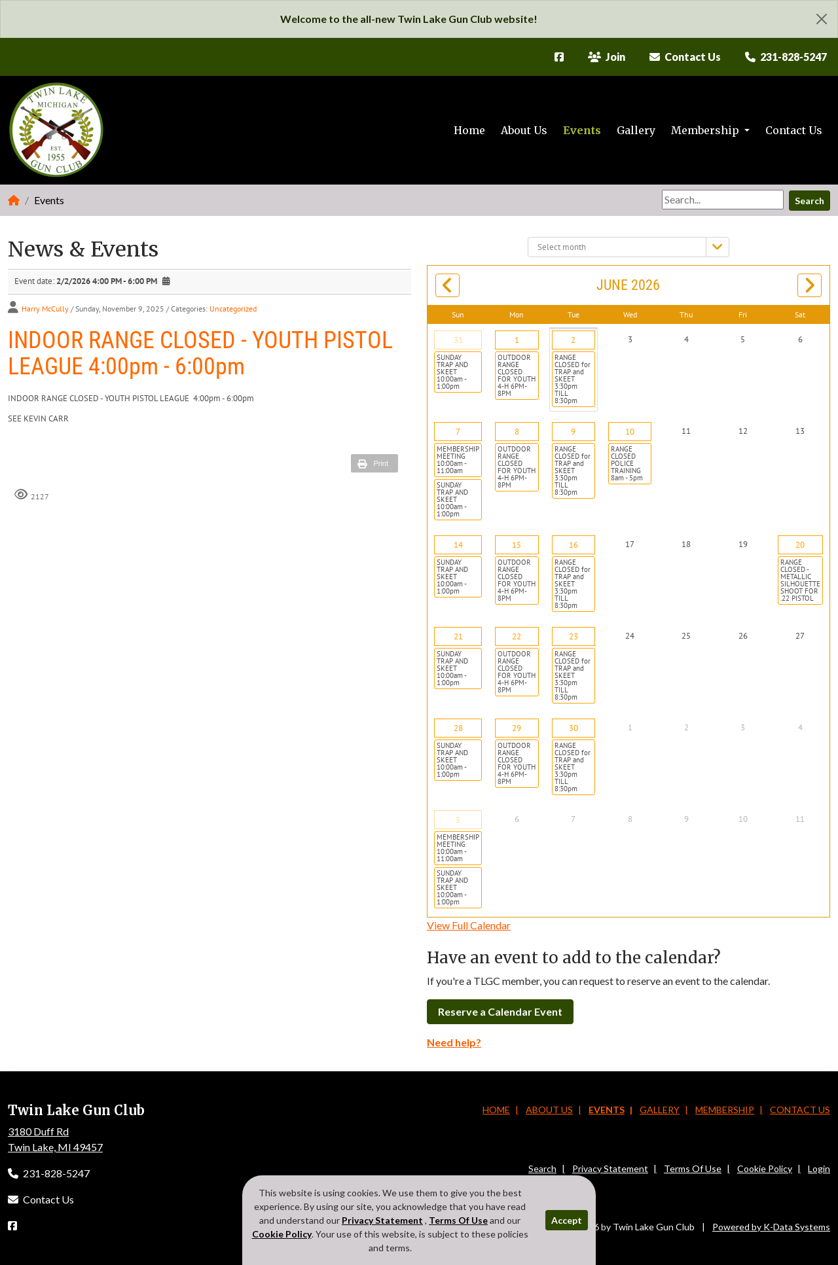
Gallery (636, 130)
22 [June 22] (516, 636)
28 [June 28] (458, 728)
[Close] (821, 19)
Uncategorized (233, 308)
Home (469, 130)
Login (819, 1168)
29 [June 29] (516, 728)
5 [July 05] (458, 819)
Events (582, 130)
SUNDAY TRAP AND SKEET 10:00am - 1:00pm (452, 372)
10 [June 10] (629, 431)
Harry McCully (45, 308)
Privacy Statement (610, 1168)
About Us (524, 130)
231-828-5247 (49, 1173)
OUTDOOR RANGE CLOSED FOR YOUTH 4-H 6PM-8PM (517, 375)
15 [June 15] (516, 544)
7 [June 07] (458, 431)
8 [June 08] (517, 431)
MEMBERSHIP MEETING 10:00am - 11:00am (458, 459)
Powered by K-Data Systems (771, 1226)
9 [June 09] (573, 431)
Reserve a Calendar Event (500, 1011)
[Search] (723, 199)
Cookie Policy (764, 1168)
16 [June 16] (573, 544)
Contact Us (793, 130)
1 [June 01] (517, 340)
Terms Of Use (692, 1168)
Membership (706, 130)
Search (809, 200)
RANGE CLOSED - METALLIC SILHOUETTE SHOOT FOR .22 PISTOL (800, 580)
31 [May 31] (458, 340)
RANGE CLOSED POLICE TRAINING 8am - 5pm (627, 463)
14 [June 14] (458, 544)
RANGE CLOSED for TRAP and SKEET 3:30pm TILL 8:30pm (573, 379)
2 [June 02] (573, 340)
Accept (566, 1220)
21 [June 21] (458, 636)
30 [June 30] (573, 728)
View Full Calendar (469, 925)
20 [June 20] (800, 544)
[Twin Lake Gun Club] (57, 130)
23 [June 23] (573, 636)
